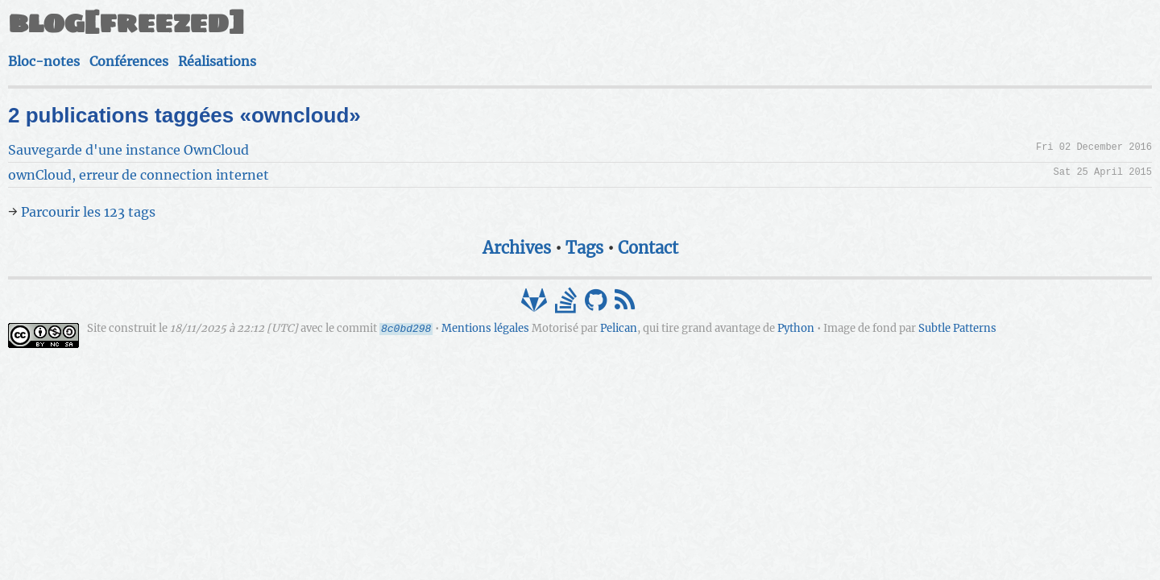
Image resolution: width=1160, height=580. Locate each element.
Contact (648, 223)
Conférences (766, 37)
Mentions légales (735, 305)
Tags (584, 223)
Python (600, 319)
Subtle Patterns (762, 319)
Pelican (423, 319)
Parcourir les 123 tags (338, 188)
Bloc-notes (679, 37)
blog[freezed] (375, 30)
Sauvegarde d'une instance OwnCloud (378, 126)
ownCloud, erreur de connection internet (388, 151)
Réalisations (858, 37)
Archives (517, 223)
